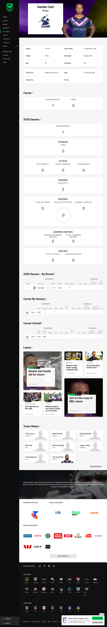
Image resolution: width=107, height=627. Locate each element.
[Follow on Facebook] (44, 566)
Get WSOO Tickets (98, 622)
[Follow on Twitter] (49, 566)
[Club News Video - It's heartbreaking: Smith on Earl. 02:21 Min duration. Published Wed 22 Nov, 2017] (94, 363)
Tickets (5, 55)
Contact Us (55, 621)
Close (102, 614)
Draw (5, 24)
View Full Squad (96, 466)
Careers (44, 621)
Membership (7, 51)
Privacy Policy (35, 621)
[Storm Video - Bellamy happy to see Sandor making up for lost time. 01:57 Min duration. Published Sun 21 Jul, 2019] (53, 404)
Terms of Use (26, 621)
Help (49, 621)
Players (6, 31)
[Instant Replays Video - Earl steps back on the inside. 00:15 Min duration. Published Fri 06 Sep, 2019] (32, 404)
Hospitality (6, 59)
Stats (5, 35)
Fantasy (6, 39)
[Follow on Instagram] (53, 566)
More (10, 46)
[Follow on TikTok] (40, 566)
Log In (6, 623)
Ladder (6, 28)
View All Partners (63, 556)
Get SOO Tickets (97, 618)
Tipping (6, 42)
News (5, 17)
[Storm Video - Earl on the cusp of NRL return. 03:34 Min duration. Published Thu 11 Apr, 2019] (83, 397)
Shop (4, 62)
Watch (5, 20)
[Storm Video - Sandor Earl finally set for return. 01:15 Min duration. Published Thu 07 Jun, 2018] (42, 370)
